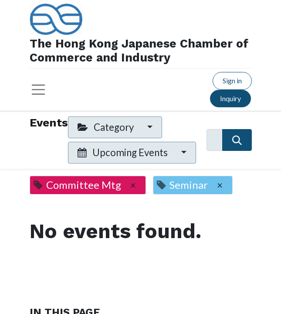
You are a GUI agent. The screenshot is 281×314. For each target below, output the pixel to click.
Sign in (232, 80)
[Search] (236, 140)
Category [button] (106, 127)
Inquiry (230, 98)
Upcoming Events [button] (123, 152)
